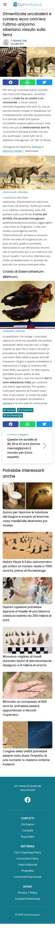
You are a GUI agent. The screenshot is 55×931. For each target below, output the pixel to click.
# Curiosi (9, 410)
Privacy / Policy (27, 892)
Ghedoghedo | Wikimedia (14, 330)
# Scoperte (25, 410)
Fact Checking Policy (27, 852)
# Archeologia (12, 415)
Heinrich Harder (12, 151)
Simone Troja (20, 40)
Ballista (36, 146)
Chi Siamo (27, 824)
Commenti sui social (27, 877)
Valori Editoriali (27, 864)
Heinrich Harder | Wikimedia (15, 192)
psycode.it (27, 836)
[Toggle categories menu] (5, 4)
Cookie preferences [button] (27, 899)
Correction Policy (27, 858)
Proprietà (28, 871)
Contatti (27, 830)
